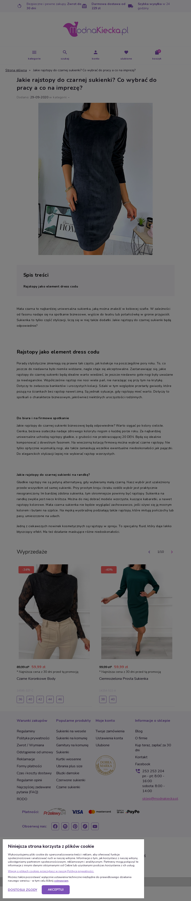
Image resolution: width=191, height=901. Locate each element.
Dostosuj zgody (22, 890)
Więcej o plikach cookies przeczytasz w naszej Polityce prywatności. (51, 871)
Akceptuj (56, 889)
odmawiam (61, 881)
